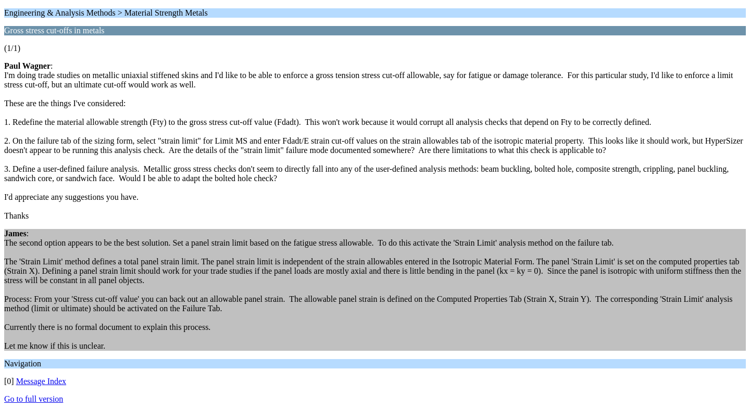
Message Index (41, 381)
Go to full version (33, 398)
